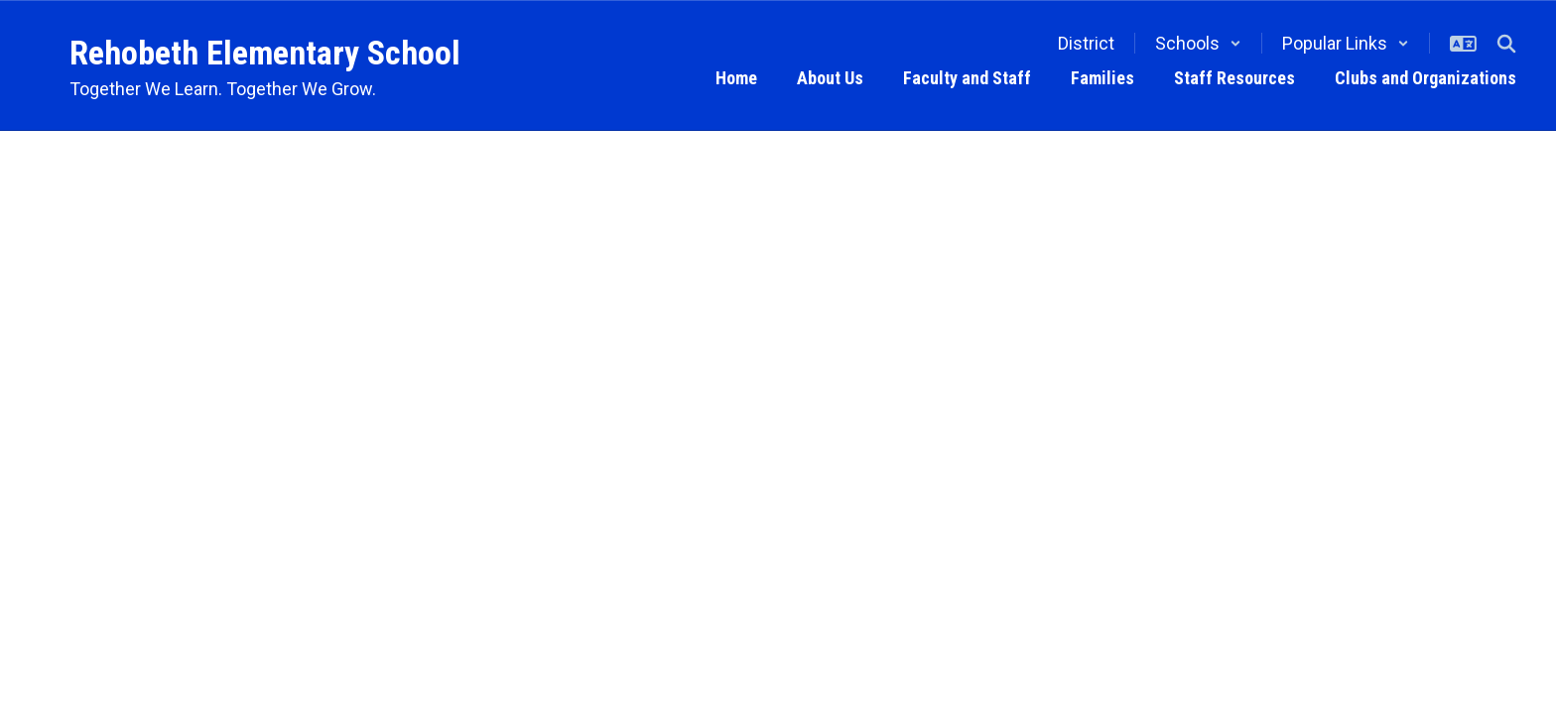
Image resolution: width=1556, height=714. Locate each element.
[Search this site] (1506, 44)
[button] (1198, 43)
